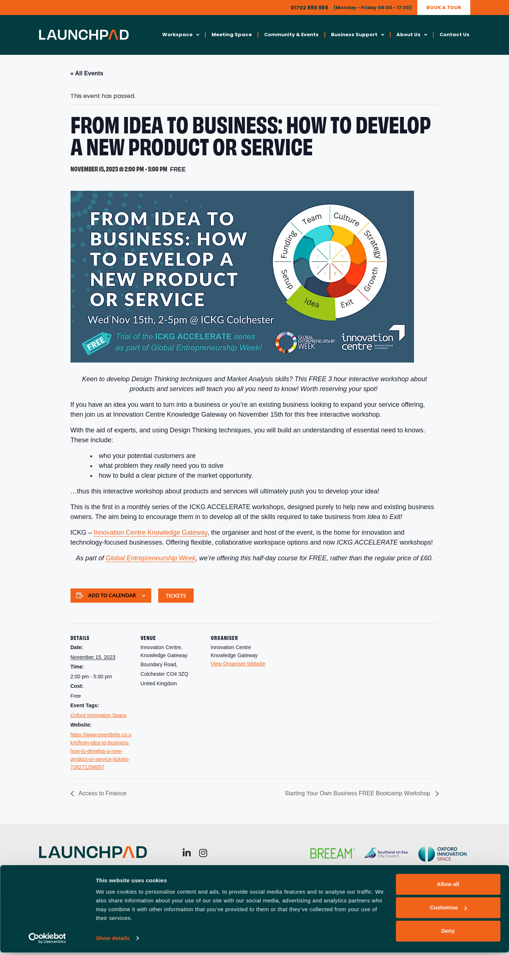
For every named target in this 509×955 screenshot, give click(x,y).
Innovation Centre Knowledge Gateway (151, 533)
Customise (448, 910)
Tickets (176, 596)
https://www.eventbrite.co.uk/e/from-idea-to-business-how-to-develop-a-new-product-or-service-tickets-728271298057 (101, 751)
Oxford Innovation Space (99, 716)
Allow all (448, 886)
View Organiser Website (238, 664)
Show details (113, 940)
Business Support (357, 35)
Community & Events (291, 34)
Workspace (180, 35)
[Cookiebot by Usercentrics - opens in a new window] (47, 940)
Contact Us (455, 34)
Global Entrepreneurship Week (150, 558)
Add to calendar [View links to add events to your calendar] (112, 595)
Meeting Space (232, 34)
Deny (448, 933)
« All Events (87, 74)
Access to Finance (101, 794)
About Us (411, 35)
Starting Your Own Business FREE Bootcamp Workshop (358, 794)
